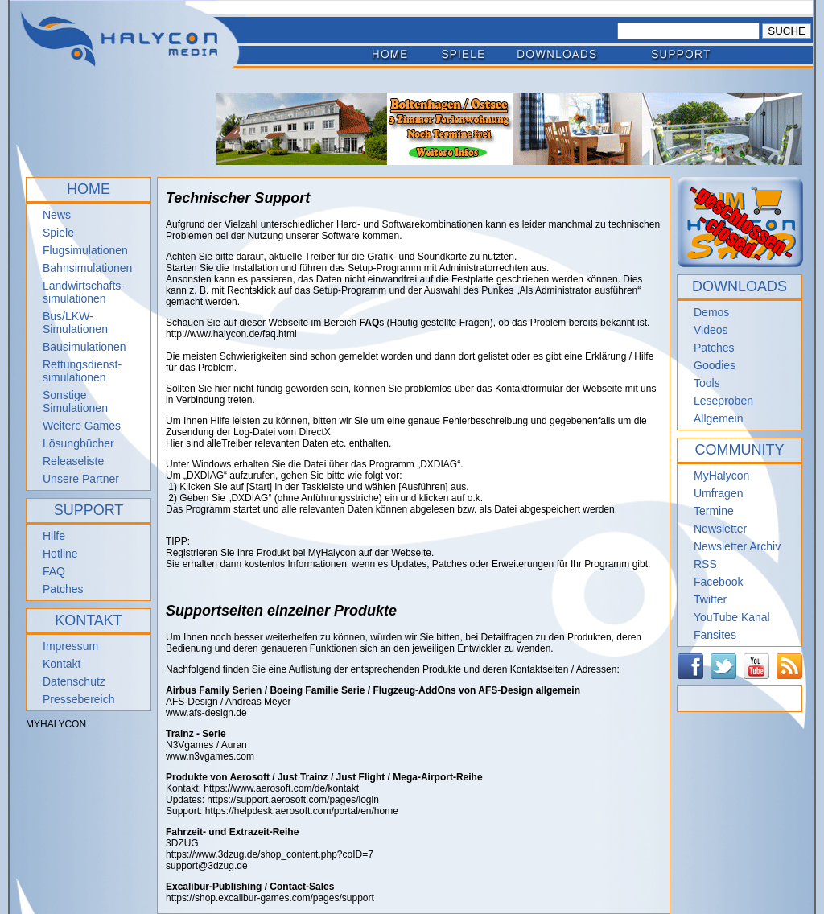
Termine (714, 510)
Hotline (60, 553)
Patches (63, 589)
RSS (705, 564)
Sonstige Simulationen (75, 401)
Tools (707, 383)
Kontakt (61, 663)
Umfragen (718, 493)
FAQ (54, 571)
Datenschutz (74, 681)
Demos (711, 312)
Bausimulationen (84, 346)
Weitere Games (82, 425)
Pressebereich (79, 699)
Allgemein (718, 418)
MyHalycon (721, 475)
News (57, 214)
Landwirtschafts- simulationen (84, 292)
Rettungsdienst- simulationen (82, 371)
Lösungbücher (78, 443)
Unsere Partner (81, 478)
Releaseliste (73, 461)
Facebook (718, 581)
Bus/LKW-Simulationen (75, 323)
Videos (711, 329)
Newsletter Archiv (737, 546)
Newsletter (720, 528)
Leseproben (723, 400)
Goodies (714, 365)
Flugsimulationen (85, 250)
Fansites (715, 634)
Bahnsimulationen (87, 267)
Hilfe (54, 535)
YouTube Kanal (732, 617)
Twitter (710, 599)
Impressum (70, 646)
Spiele (58, 232)
